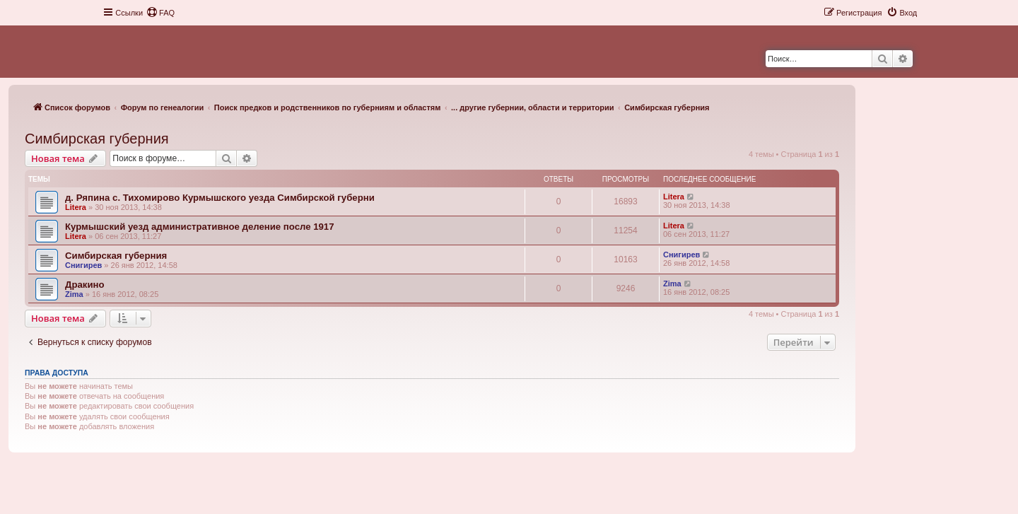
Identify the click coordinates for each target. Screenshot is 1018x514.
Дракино (85, 284)
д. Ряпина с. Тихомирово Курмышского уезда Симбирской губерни (220, 197)
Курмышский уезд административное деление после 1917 (199, 226)
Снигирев (83, 265)
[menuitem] (160, 12)
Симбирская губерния (97, 138)
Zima (74, 294)
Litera (75, 207)
